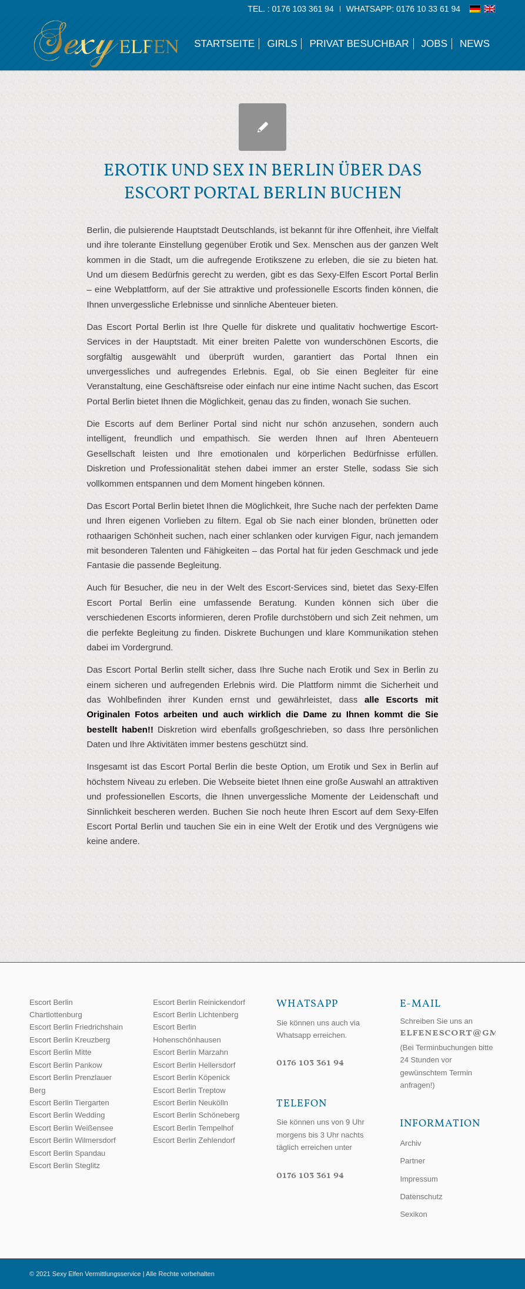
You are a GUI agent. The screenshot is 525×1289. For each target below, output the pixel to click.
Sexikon (413, 1214)
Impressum (418, 1179)
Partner (412, 1160)
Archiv (410, 1143)
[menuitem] (291, 9)
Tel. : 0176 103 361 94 (290, 9)
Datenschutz (421, 1196)
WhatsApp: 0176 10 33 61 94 (403, 9)
